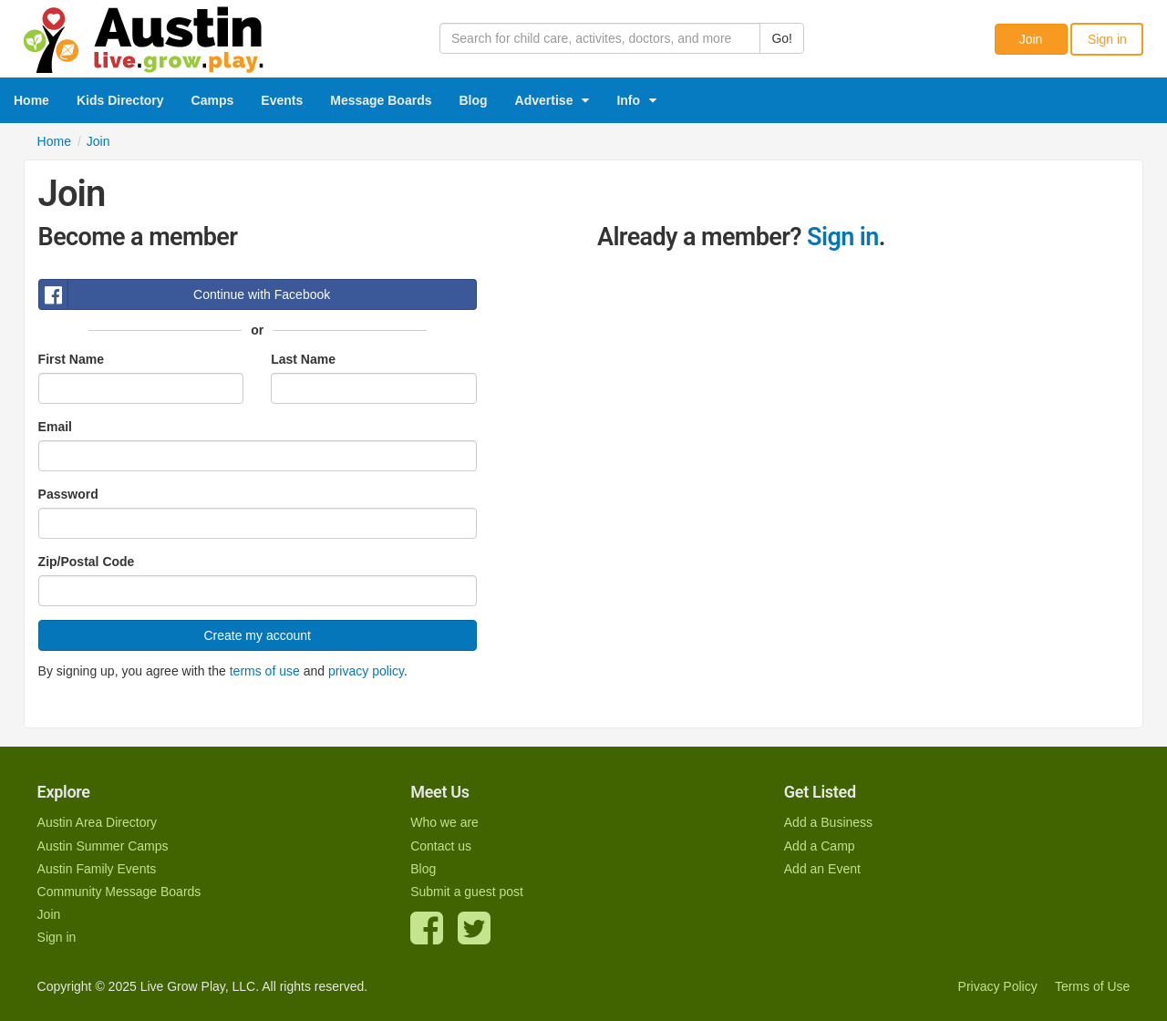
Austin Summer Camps (103, 846)
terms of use (265, 671)
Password (68, 494)
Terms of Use (1092, 986)
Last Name (303, 359)
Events (282, 100)
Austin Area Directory (97, 822)
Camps (212, 100)
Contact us (440, 846)
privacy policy (366, 671)
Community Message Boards (119, 891)
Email (55, 426)
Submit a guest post (466, 891)
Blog (474, 100)
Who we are (444, 822)
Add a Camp (819, 846)
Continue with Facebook (185, 294)
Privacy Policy (998, 986)
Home (31, 100)
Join (1031, 39)
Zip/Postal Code (86, 561)
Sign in (1107, 39)
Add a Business (828, 822)
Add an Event (822, 868)
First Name (71, 359)
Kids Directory (120, 100)
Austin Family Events (97, 868)
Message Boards (380, 100)
